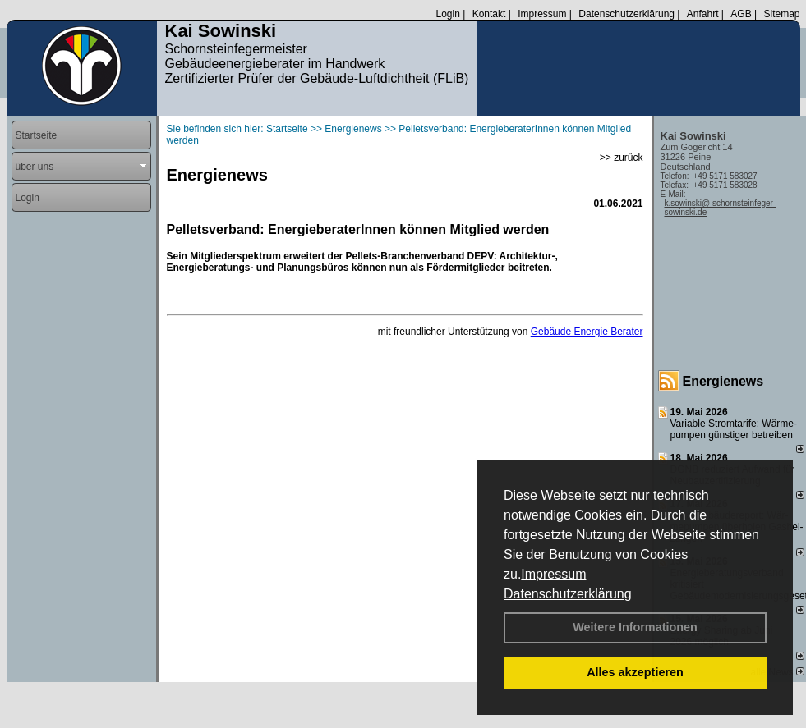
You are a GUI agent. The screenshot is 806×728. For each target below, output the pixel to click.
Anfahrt (703, 14)
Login (447, 14)
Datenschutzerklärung (568, 594)
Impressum (553, 574)
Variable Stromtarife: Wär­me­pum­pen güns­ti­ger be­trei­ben (734, 429)
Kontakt (489, 14)
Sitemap (781, 14)
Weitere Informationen (635, 627)
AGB (740, 14)
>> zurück (621, 157)
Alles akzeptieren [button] (635, 672)
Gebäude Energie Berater (587, 331)
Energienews (723, 381)
